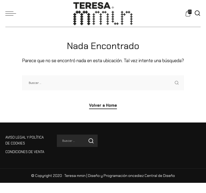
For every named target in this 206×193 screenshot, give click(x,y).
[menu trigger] (12, 13)
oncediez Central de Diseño (151, 175)
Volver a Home (103, 105)
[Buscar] (197, 13)
